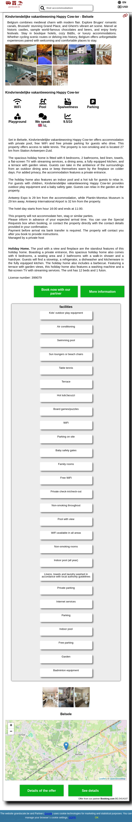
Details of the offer (42, 790)
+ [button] (11, 726)
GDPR (72, 817)
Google (48, 813)
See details (90, 790)
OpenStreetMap (118, 778)
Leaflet (102, 778)
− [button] (11, 732)
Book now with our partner (55, 291)
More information (102, 291)
